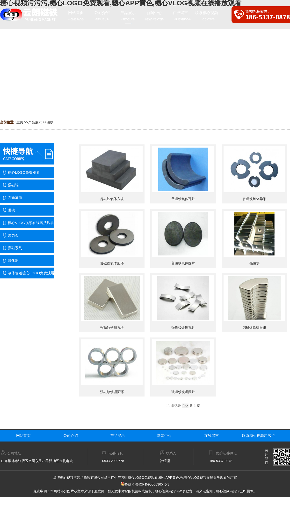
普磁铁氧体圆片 (183, 263)
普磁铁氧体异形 (254, 199)
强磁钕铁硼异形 (254, 327)
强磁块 (254, 263)
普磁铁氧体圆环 (112, 263)
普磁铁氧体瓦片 (183, 199)
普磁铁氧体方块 (112, 199)
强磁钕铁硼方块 (112, 327)
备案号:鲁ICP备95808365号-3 (145, 484)
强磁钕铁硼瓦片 (183, 327)
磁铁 (50, 122)
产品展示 (35, 122)
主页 (19, 122)
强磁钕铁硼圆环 (112, 392)
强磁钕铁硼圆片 (183, 392)
